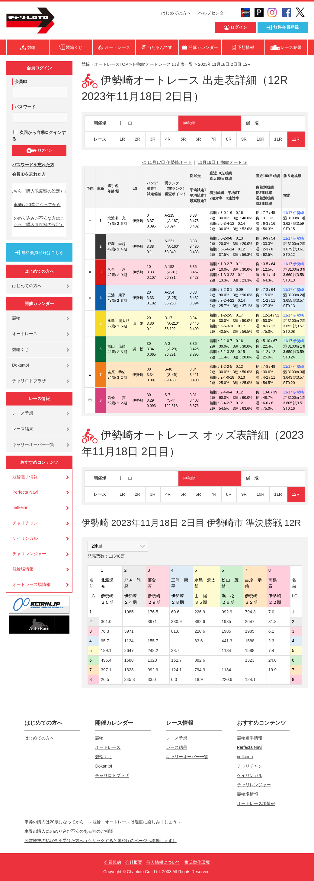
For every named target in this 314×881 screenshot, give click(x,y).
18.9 (198, 679)
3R (152, 139)
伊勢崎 (189, 123)
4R (168, 139)
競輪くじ (20, 349)
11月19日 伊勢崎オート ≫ (223, 162)
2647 (249, 621)
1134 (128, 640)
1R (122, 139)
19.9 (272, 669)
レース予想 (22, 413)
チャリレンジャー (29, 553)
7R (213, 139)
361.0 (106, 621)
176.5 (153, 611)
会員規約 (112, 862)
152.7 (176, 660)
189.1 (106, 650)
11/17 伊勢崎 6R (296, 264)
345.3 (129, 679)
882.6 (199, 621)
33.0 (152, 679)
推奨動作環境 (197, 862)
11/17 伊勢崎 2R (296, 290)
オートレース (24, 333)
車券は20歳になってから (37, 204)
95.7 (105, 640)
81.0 (175, 631)
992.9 (227, 611)
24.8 (272, 660)
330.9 (176, 621)
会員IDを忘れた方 (29, 174)
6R (198, 139)
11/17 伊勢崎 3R (296, 366)
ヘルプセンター (213, 13)
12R (296, 139)
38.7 (175, 650)
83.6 (198, 640)
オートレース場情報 (31, 584)
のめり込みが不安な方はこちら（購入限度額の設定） (39, 221)
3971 (152, 621)
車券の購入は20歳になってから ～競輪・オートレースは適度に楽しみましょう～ (105, 821)
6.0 (174, 679)
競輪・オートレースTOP (105, 64)
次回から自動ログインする (39, 135)
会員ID (20, 81)
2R (137, 139)
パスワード (25, 106)
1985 (128, 611)
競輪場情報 (23, 569)
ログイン (39, 150)
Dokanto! (20, 365)
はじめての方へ (176, 13)
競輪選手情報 (25, 476)
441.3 (227, 640)
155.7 (153, 640)
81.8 (272, 621)
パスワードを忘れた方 (33, 164)
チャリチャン (25, 522)
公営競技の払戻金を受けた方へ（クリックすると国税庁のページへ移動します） (100, 840)
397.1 (106, 669)
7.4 (271, 650)
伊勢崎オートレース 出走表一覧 (163, 64)
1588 (249, 640)
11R (278, 139)
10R (260, 139)
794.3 (250, 611)
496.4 (106, 660)
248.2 (153, 650)
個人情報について (163, 862)
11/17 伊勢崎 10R (297, 213)
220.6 (199, 631)
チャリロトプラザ (29, 380)
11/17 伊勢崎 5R (296, 238)
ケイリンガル (25, 538)
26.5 (105, 679)
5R (183, 139)
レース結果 (22, 428)
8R (229, 139)
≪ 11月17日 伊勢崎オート (167, 162)
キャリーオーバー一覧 (33, 444)
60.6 (175, 611)
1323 (152, 660)
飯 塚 (252, 123)
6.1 (271, 631)
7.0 (271, 611)
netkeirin (20, 507)
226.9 (199, 611)
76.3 (105, 631)
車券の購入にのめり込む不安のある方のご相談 (68, 831)
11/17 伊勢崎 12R (297, 392)
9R (244, 139)
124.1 (176, 669)
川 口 (126, 123)
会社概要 (133, 862)
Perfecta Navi (25, 492)
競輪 (16, 318)
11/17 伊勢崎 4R (296, 315)
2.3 (271, 640)
